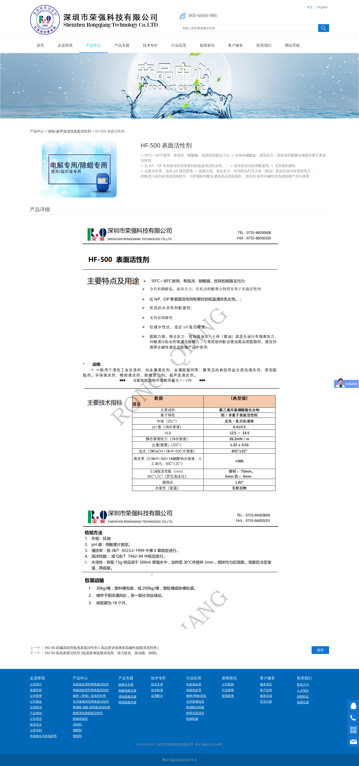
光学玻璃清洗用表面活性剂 (91, 701)
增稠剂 (77, 730)
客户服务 (235, 45)
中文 (310, 7)
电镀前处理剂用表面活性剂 (91, 690)
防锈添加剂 (80, 719)
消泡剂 (77, 724)
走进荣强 (65, 45)
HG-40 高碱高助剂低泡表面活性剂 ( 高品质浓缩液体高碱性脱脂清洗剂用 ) (102, 647)
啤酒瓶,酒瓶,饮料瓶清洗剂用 (91, 707)
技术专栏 (150, 45)
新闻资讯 (207, 45)
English (322, 7)
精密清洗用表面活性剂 (88, 713)
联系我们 (264, 45)
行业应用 (178, 45)
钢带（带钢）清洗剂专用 (89, 696)
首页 (40, 45)
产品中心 (93, 45)
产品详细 (40, 209)
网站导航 (292, 45)
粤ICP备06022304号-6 (179, 760)
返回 (320, 649)
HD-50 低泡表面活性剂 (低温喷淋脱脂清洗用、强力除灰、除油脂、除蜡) (101, 652)
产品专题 (121, 45)
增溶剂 (77, 736)
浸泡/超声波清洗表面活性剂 (69, 131)
